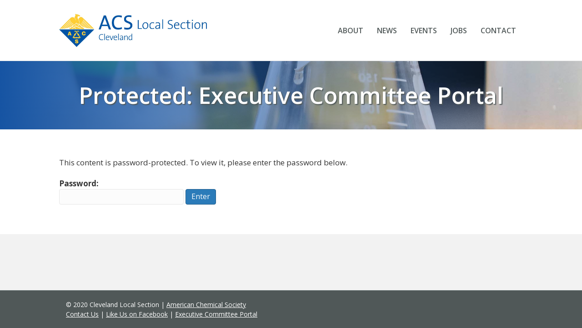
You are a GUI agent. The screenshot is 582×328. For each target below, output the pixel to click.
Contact (498, 31)
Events (424, 31)
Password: (121, 191)
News (387, 31)
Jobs (459, 31)
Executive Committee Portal (216, 314)
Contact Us (82, 314)
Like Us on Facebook (137, 314)
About (350, 31)
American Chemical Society (206, 304)
